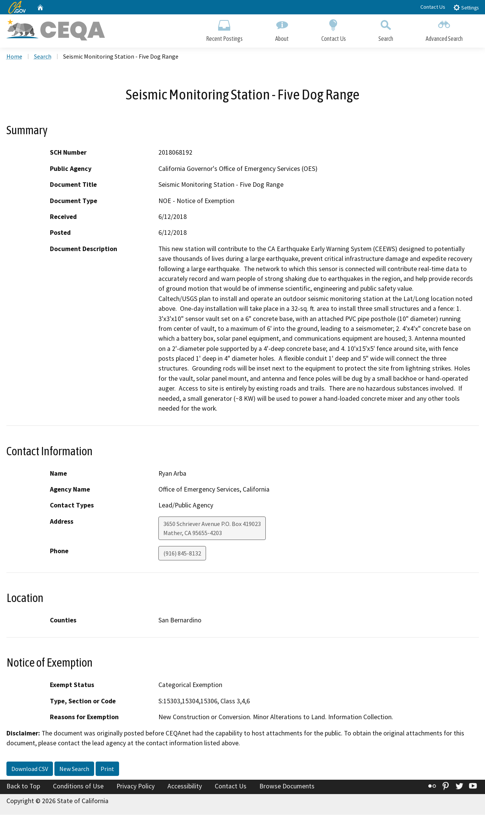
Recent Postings (224, 29)
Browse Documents (287, 787)
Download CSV (29, 769)
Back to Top (23, 787)
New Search (74, 769)
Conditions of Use (78, 787)
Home (14, 57)
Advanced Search (444, 29)
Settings (466, 7)
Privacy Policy (135, 787)
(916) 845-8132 (182, 554)
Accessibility (184, 787)
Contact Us (432, 6)
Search (386, 29)
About (282, 29)
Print (107, 769)
